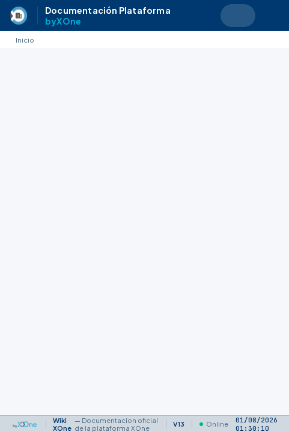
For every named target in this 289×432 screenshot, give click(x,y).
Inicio (25, 39)
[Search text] (238, 15)
